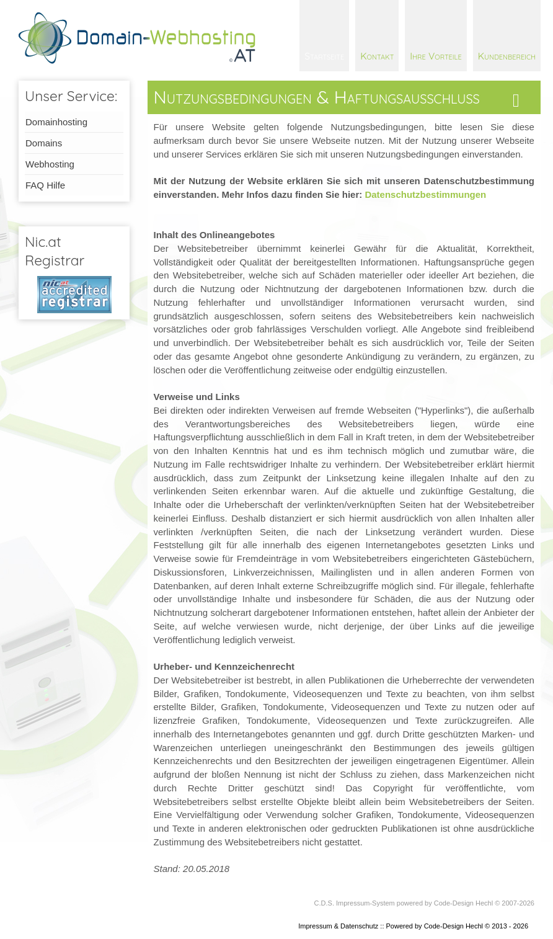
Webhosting (49, 164)
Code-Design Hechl (463, 903)
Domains (43, 143)
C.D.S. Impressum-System (354, 903)
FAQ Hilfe (45, 185)
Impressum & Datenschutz (338, 926)
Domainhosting (56, 122)
